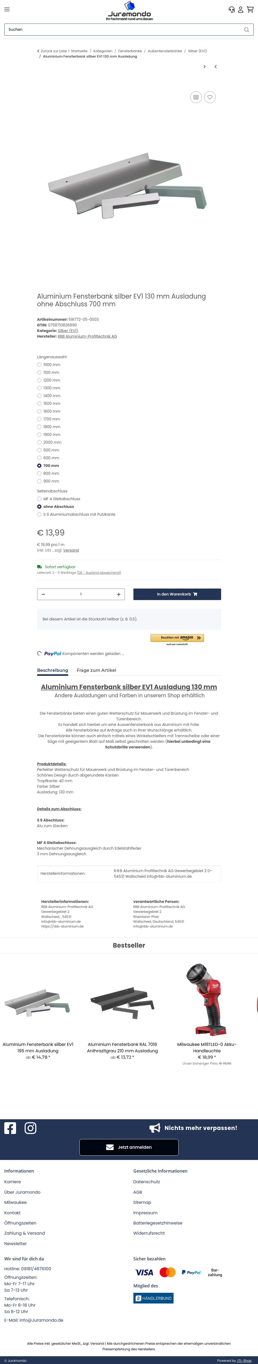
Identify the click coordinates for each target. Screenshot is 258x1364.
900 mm (51, 481)
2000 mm (52, 442)
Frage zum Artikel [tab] (96, 670)
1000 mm (52, 364)
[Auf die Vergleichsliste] (196, 97)
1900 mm (52, 434)
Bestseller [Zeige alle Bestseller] (129, 945)
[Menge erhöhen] (119, 594)
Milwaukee (15, 1202)
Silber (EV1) (68, 330)
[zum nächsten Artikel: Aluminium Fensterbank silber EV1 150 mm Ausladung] (204, 67)
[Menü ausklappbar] (7, 9)
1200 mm (52, 380)
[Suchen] (122, 30)
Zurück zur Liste (54, 51)
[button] (232, 9)
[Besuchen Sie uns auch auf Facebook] (10, 1128)
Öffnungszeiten (20, 1223)
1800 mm (52, 426)
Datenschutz (146, 1182)
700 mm (51, 465)
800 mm (51, 473)
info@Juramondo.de (41, 1320)
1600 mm (52, 411)
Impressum (145, 1213)
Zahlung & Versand (24, 1233)
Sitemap (142, 1202)
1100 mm (51, 372)
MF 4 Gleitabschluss (62, 499)
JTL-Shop (244, 1360)
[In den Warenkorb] (41, 84)
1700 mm (52, 419)
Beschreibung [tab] (52, 670)
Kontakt (12, 1213)
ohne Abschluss (59, 506)
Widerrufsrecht (149, 1233)
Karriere (12, 1182)
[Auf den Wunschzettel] (210, 97)
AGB (137, 1192)
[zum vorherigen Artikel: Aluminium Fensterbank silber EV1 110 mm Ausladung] (215, 67)
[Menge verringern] (43, 594)
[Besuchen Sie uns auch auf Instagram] (30, 1128)
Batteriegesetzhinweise (158, 1223)
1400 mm (52, 395)
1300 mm (52, 388)
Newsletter (15, 1244)
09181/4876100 (36, 1269)
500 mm (51, 450)
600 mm (51, 458)
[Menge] (81, 594)
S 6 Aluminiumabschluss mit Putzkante (79, 514)
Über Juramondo (22, 1192)
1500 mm (52, 403)
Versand (71, 550)
